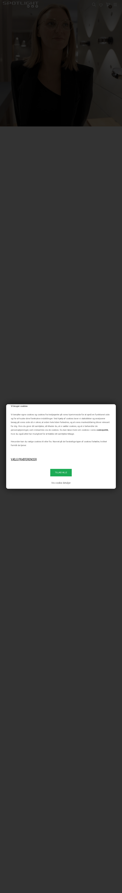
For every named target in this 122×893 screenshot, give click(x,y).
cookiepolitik (102, 430)
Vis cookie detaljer (61, 483)
